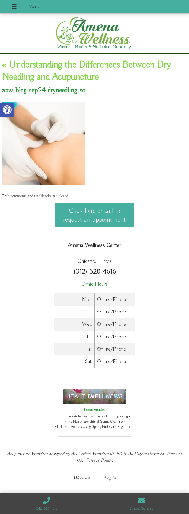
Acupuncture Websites (27, 454)
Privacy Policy (99, 460)
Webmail (81, 478)
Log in (110, 478)
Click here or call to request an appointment (94, 215)
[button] (7, 110)
